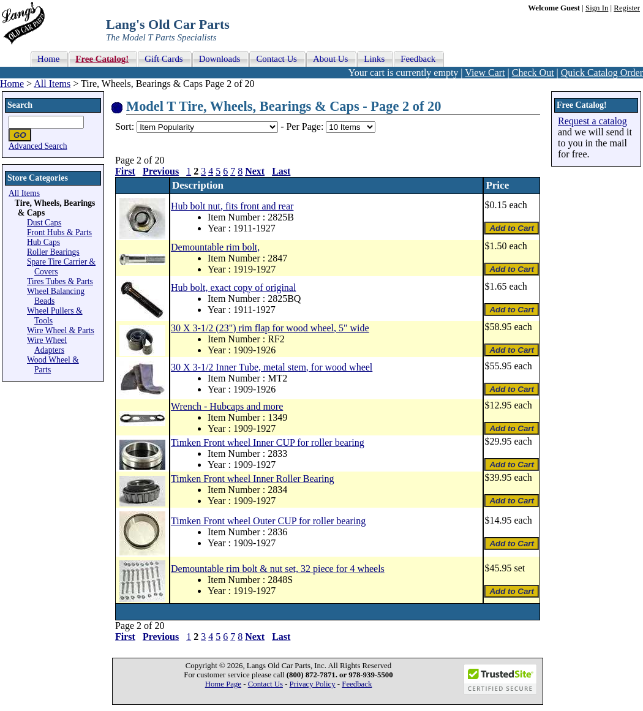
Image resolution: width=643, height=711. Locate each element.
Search (19, 105)
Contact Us (265, 684)
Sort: (124, 126)
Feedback (357, 684)
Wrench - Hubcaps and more (227, 406)
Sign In (596, 8)
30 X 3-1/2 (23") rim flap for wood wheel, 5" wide (270, 328)
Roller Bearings (53, 252)
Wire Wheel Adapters (47, 345)
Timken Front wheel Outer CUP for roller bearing (268, 521)
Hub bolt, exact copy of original (233, 287)
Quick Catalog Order (602, 72)
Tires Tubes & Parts (60, 281)
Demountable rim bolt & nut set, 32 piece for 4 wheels (278, 568)
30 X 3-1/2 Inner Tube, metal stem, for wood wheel (271, 367)
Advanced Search (38, 146)
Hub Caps (43, 242)
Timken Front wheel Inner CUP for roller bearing (267, 442)
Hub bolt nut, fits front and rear (232, 206)
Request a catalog (592, 121)
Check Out (533, 72)
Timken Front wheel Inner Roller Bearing (252, 478)
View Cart (485, 72)
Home (12, 83)
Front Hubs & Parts (59, 232)
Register (627, 8)
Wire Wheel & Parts (60, 330)
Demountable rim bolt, (215, 247)
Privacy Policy (313, 684)
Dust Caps (44, 222)
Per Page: (306, 126)
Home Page (223, 684)
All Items (52, 83)
